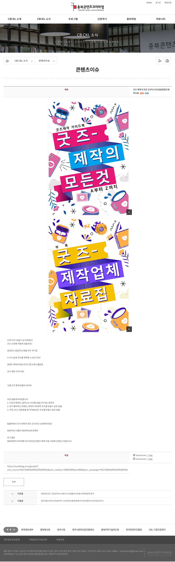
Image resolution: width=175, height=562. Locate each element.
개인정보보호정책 (12, 540)
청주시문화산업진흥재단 (91, 530)
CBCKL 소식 (44, 19)
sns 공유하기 (160, 60)
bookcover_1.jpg (142, 455)
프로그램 (73, 19)
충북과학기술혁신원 (119, 530)
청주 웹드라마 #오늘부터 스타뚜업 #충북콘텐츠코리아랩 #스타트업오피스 (72, 501)
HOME (149, 3)
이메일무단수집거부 (40, 540)
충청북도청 (51, 530)
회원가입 (167, 3)
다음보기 (10, 529)
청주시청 (68, 530)
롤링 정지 (14, 529)
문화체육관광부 (32, 530)
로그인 (158, 3)
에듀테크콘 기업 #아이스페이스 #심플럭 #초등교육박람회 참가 (67, 494)
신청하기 (102, 19)
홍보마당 (131, 19)
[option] (32, 530)
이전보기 (7, 529)
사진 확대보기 (129, 212)
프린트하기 (167, 60)
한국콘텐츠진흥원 (145, 530)
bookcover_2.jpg (142, 459)
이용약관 (63, 540)
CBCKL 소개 (14, 19)
